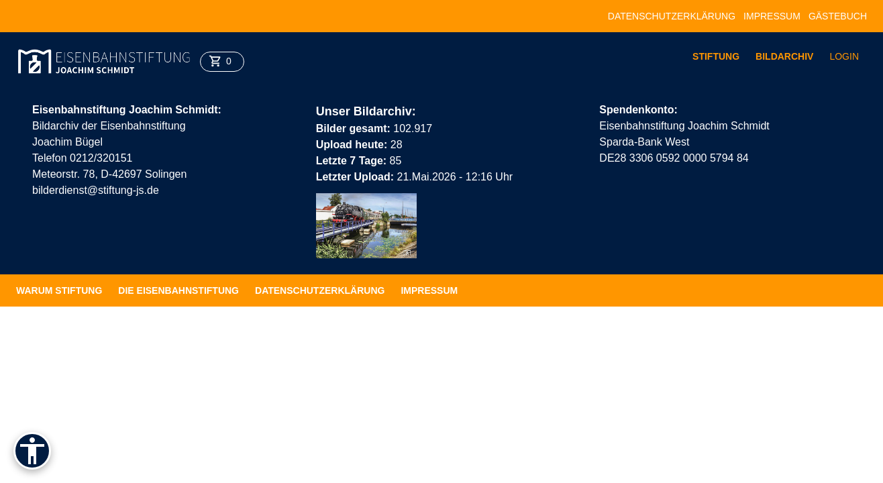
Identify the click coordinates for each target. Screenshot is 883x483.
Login (844, 56)
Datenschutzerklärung (671, 16)
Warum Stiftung (59, 290)
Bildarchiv (784, 56)
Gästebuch (838, 16)
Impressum (771, 16)
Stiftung (715, 56)
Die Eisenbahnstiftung (178, 290)
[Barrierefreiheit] (32, 451)
